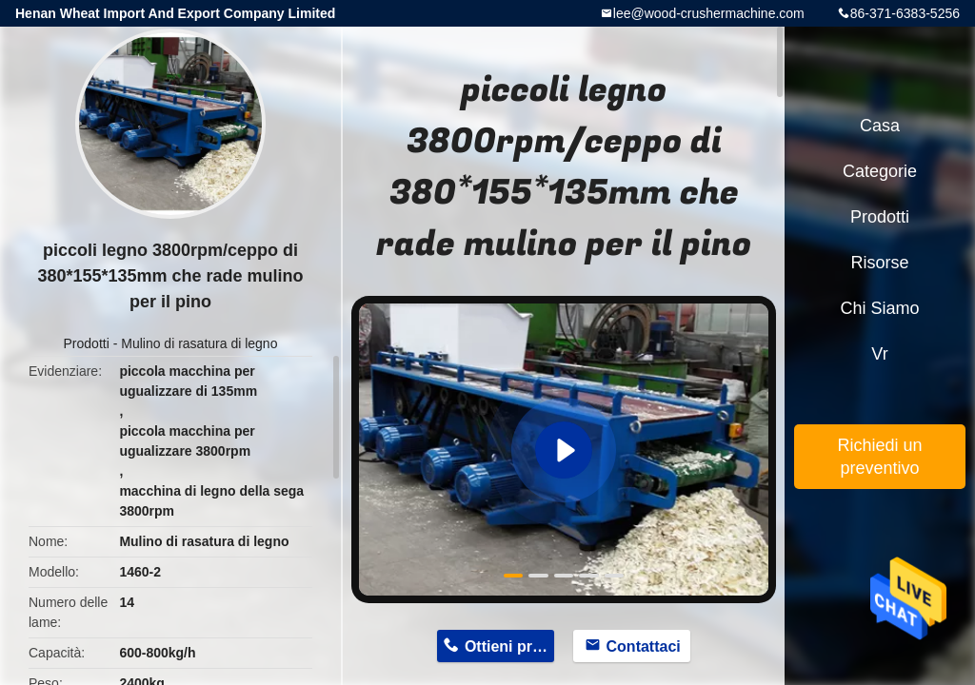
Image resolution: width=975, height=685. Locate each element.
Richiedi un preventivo (879, 457)
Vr (879, 353)
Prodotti (86, 343)
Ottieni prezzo (509, 646)
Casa (880, 125)
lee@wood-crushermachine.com (709, 13)
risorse (879, 262)
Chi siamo (879, 308)
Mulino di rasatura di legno (199, 343)
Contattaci (644, 646)
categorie (880, 171)
